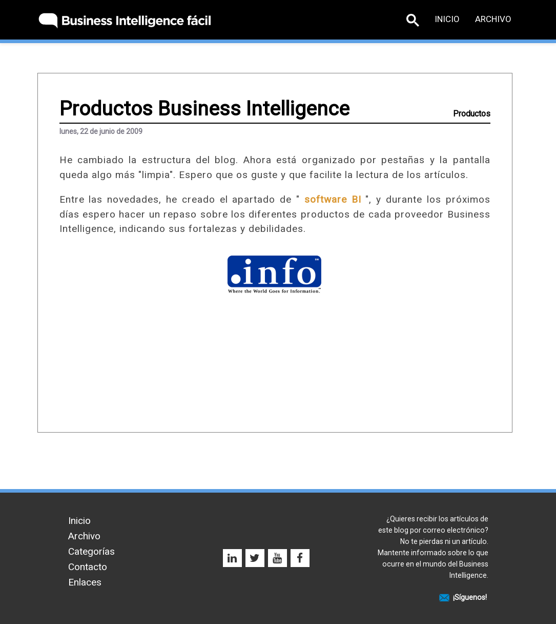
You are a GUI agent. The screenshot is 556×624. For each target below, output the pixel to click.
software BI (332, 199)
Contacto (87, 567)
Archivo (493, 19)
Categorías (91, 551)
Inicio (447, 19)
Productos (471, 114)
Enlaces (84, 582)
